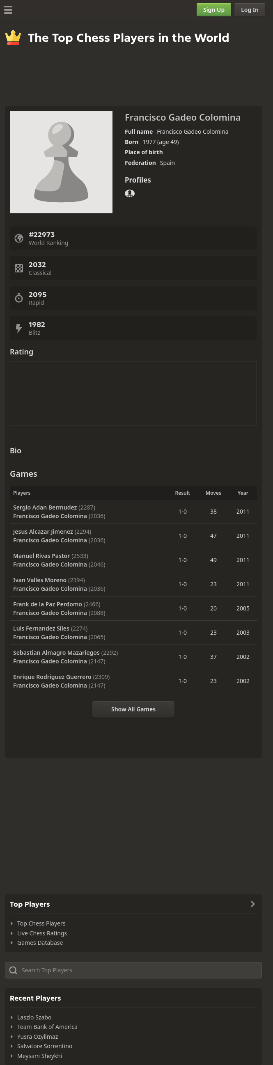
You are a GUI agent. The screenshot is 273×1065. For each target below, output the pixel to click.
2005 (243, 608)
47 (213, 535)
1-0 (182, 511)
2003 (243, 632)
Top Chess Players (41, 923)
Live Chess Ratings (42, 933)
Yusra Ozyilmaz (37, 1036)
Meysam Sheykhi (39, 1056)
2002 (243, 656)
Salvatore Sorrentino (44, 1046)
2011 (243, 511)
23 (213, 584)
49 (213, 560)
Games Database (40, 942)
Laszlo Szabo (34, 1017)
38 (213, 511)
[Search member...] (133, 970)
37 (213, 656)
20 (213, 608)
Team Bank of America (47, 1027)
